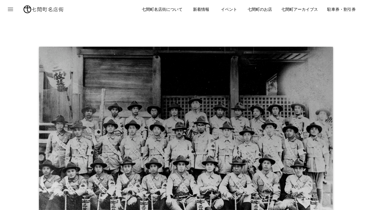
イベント (229, 9)
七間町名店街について (162, 9)
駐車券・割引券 (341, 9)
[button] (10, 9)
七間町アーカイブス (300, 9)
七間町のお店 (260, 9)
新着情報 (201, 9)
